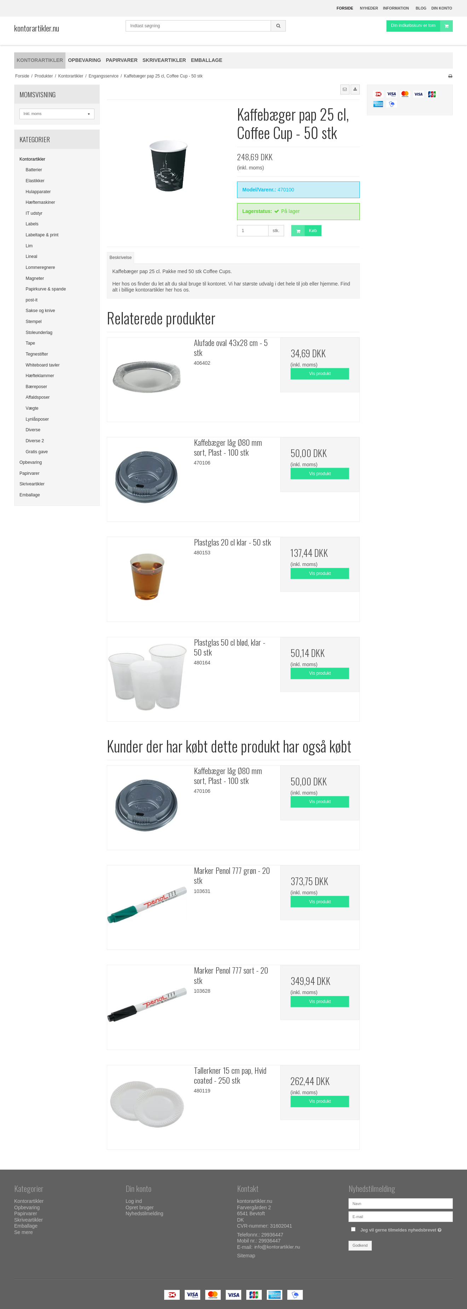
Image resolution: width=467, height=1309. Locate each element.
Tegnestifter (37, 354)
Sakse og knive (40, 310)
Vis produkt (320, 373)
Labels (32, 223)
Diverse (33, 429)
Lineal (32, 256)
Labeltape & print (42, 234)
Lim (29, 245)
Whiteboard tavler (43, 365)
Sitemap (246, 1255)
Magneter (35, 278)
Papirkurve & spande (46, 289)
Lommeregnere (40, 267)
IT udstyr (34, 213)
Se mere (23, 1232)
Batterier (34, 169)
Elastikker (35, 180)
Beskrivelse (121, 257)
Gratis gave (37, 451)
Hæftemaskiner (40, 202)
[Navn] (400, 1203)
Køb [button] (304, 230)
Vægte (32, 408)
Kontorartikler (32, 159)
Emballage (29, 494)
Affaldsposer (38, 397)
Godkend (360, 1245)
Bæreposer (36, 386)
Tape (30, 343)
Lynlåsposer (37, 419)
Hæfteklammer (40, 375)
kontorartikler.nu (36, 28)
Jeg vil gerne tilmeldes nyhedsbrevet (401, 1228)
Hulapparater (38, 191)
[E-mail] (400, 1216)
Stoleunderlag (39, 332)
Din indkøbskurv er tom (421, 29)
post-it (32, 300)
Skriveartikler (32, 483)
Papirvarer (29, 473)
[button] (345, 89)
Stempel (34, 321)
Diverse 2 (35, 440)
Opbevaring (30, 462)
